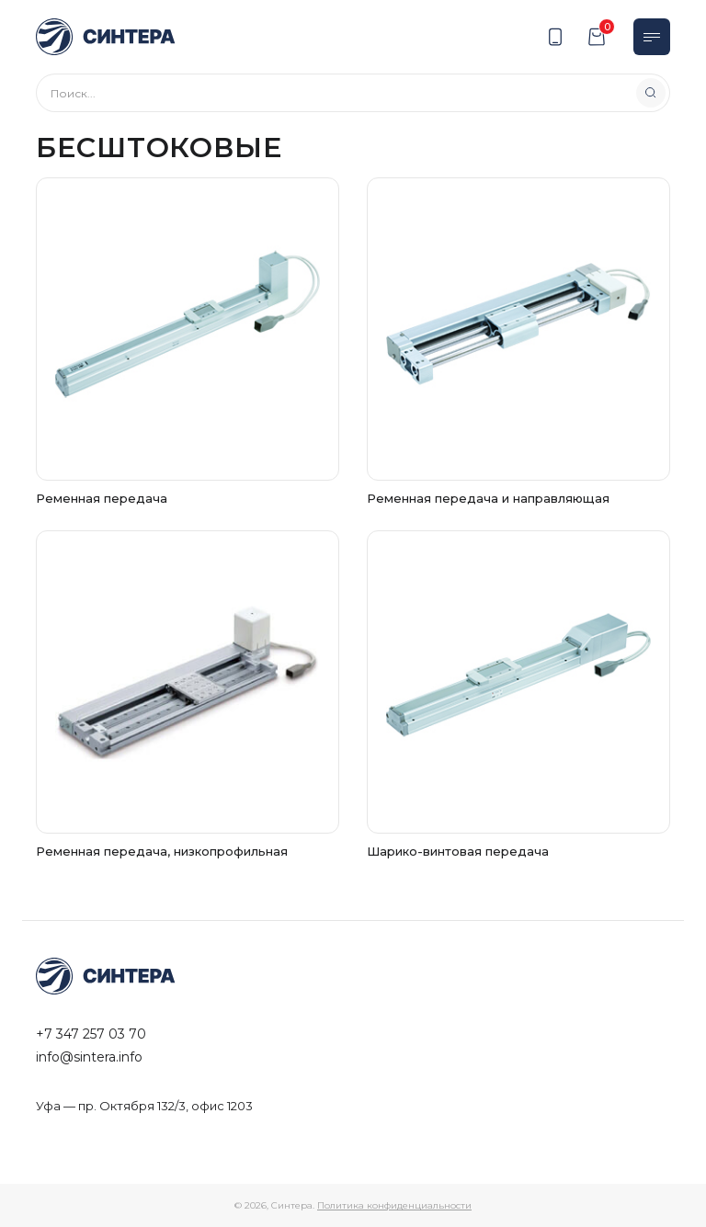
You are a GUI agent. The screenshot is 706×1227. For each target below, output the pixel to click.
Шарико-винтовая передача (458, 851)
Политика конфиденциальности (394, 1205)
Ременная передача (101, 498)
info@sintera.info (89, 1057)
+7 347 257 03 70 (91, 1034)
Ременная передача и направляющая (488, 498)
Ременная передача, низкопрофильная (162, 851)
